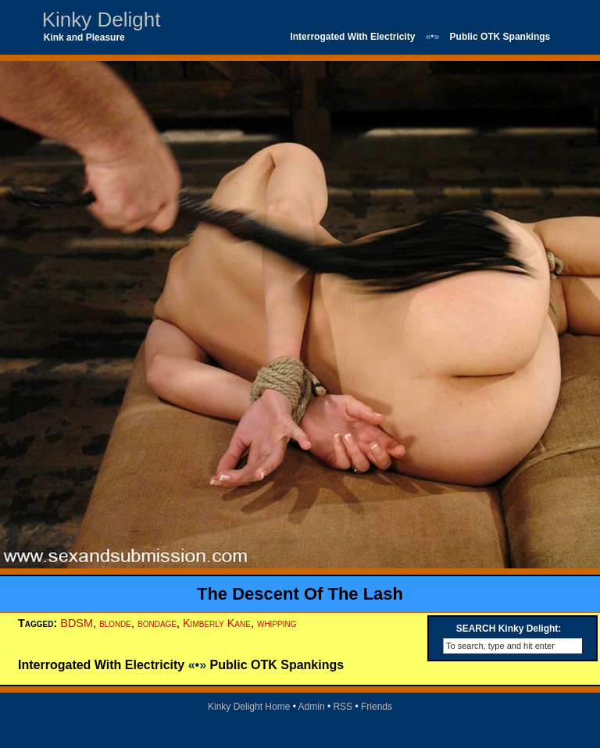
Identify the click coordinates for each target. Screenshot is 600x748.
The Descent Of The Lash (300, 594)
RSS (342, 706)
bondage (157, 623)
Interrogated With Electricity (352, 36)
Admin (311, 706)
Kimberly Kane (217, 623)
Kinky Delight (101, 19)
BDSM (76, 623)
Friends (376, 706)
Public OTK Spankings (500, 36)
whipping (277, 623)
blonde (115, 623)
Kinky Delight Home (249, 706)
